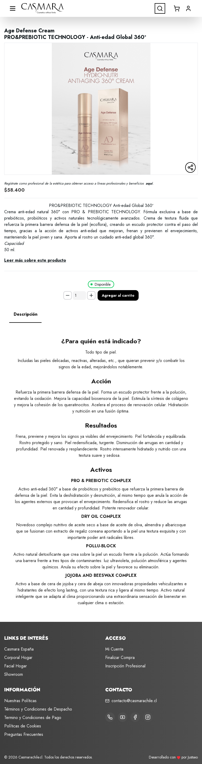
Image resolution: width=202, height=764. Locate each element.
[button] (188, 8)
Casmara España (19, 649)
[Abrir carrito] (176, 8)
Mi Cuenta (114, 649)
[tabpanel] (101, 467)
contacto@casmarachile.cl (134, 701)
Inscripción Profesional (125, 666)
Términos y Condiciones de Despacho (38, 709)
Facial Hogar (15, 666)
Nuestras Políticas (20, 701)
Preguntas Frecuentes (23, 734)
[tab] (25, 314)
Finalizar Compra (120, 657)
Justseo (193, 757)
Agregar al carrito (118, 295)
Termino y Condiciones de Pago (32, 718)
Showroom (13, 674)
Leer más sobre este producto (35, 260)
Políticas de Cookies (22, 726)
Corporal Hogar (18, 657)
